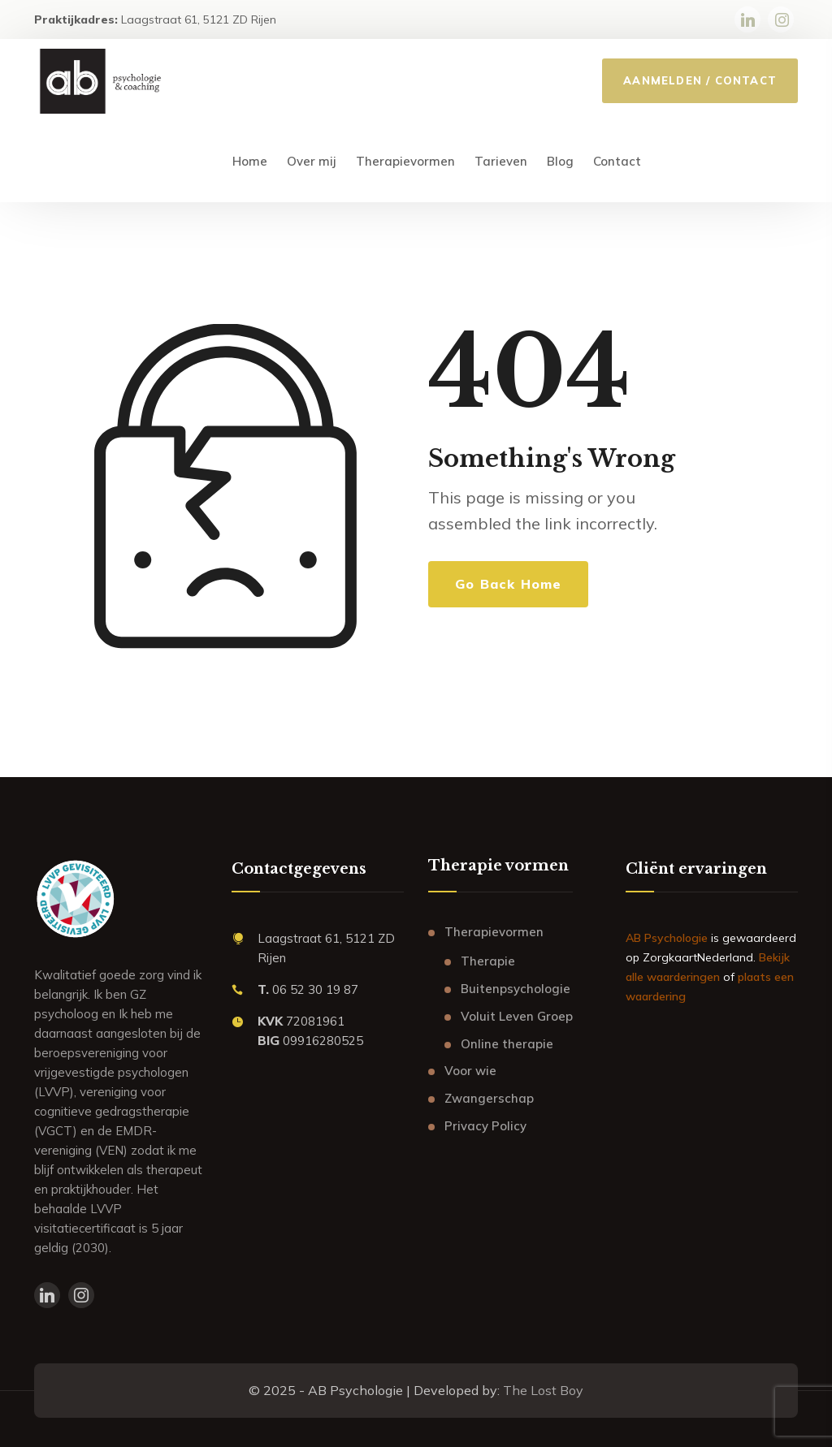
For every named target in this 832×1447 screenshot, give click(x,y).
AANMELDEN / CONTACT (700, 80)
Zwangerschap (489, 1098)
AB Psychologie (667, 938)
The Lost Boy (543, 1390)
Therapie (488, 961)
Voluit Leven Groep (517, 1016)
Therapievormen (494, 931)
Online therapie (507, 1044)
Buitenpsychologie (515, 988)
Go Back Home (508, 584)
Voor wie (470, 1070)
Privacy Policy (485, 1126)
